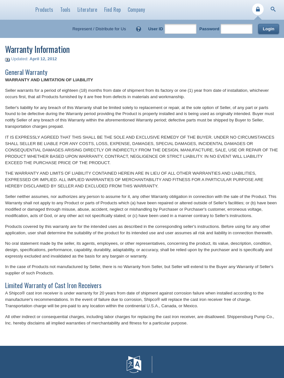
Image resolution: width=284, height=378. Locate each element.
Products (44, 9)
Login (268, 28)
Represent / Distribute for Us (99, 28)
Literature (87, 9)
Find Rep (112, 9)
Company (136, 9)
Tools (65, 9)
